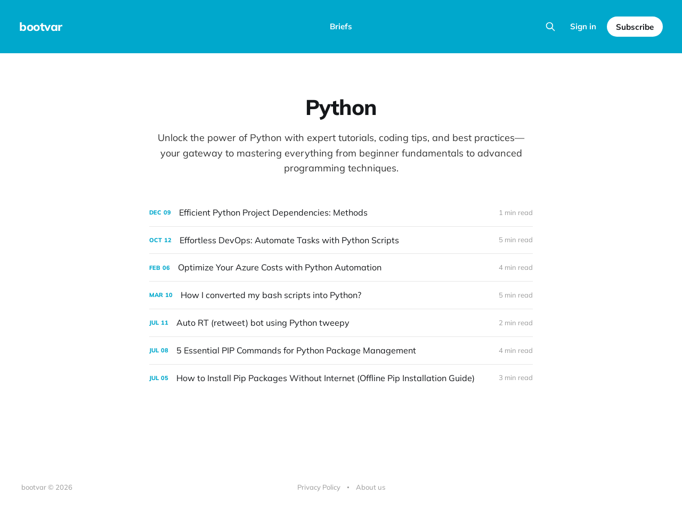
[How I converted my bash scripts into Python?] (341, 295)
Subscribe (635, 27)
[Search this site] (550, 27)
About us (370, 487)
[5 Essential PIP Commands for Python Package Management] (341, 350)
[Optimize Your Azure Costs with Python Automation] (341, 267)
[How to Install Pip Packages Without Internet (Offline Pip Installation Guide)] (341, 378)
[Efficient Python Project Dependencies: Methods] (341, 212)
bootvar (40, 26)
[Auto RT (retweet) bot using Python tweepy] (341, 322)
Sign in (583, 26)
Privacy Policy (318, 487)
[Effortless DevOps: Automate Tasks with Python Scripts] (341, 240)
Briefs (341, 26)
